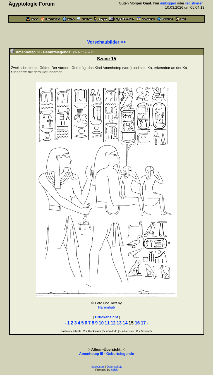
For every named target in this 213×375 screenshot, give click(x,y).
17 (143, 323)
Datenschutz (115, 366)
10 (101, 323)
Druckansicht (106, 317)
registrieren (194, 3)
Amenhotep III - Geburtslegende (106, 354)
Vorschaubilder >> (106, 42)
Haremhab (106, 307)
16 (137, 323)
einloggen (168, 3)
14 (125, 323)
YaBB (114, 369)
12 (113, 323)
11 (107, 323)
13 (119, 323)
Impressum (97, 366)
